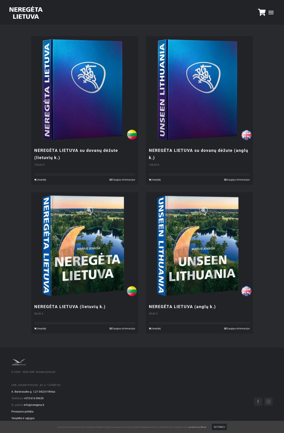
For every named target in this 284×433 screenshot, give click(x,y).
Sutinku (219, 426)
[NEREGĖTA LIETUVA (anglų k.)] (199, 245)
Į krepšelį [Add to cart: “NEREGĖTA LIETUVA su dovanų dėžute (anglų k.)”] (156, 179)
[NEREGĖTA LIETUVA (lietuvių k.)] (84, 245)
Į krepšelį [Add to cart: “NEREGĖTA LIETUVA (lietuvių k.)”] (41, 328)
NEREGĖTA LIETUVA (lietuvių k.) (70, 306)
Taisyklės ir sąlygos (22, 418)
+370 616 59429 (34, 398)
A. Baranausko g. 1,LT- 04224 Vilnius (33, 391)
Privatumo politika (22, 411)
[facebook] (258, 402)
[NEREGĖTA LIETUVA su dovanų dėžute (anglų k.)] (199, 89)
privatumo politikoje (197, 427)
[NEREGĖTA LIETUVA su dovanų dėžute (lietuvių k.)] (84, 89)
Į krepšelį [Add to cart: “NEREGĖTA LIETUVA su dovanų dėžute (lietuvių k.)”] (41, 179)
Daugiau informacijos (123, 179)
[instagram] (268, 402)
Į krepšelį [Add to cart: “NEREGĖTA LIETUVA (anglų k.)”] (156, 328)
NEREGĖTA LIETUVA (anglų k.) (182, 306)
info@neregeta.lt (34, 404)
